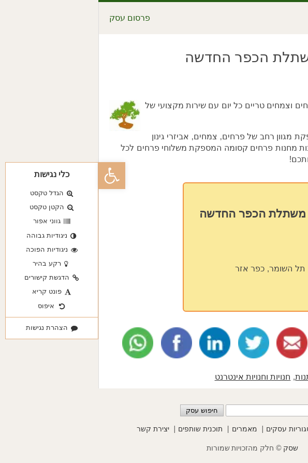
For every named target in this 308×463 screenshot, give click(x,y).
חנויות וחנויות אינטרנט (154, 376)
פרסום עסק (31, 17)
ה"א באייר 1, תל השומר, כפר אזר (195, 268)
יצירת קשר (54, 429)
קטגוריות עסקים (193, 429)
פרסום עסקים (248, 429)
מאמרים (146, 429)
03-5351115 (235, 249)
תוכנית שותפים (102, 429)
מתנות (208, 376)
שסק (192, 448)
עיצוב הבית (243, 376)
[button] (13, 175)
